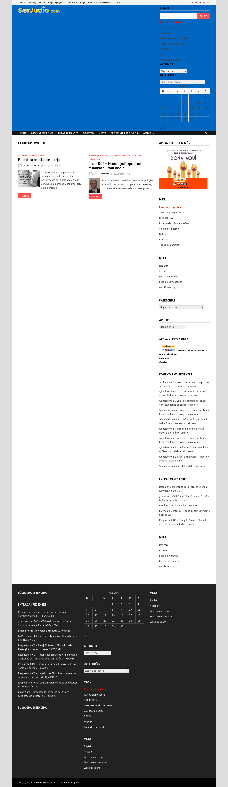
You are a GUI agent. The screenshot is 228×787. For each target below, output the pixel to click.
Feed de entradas (168, 276)
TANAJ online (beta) (171, 27)
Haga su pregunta (56, 2)
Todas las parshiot (170, 59)
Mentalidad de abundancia (191, 466)
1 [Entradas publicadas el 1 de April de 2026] (184, 97)
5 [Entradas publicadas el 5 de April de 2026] (163, 102)
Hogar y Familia (36, 155)
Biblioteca (72, 2)
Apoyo (82, 2)
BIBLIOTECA (167, 33)
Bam (78, 782)
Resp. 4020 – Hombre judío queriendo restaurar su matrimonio (115, 166)
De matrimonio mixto (99, 155)
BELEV (163, 54)
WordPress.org (167, 287)
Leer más (25, 195)
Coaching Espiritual (36, 2)
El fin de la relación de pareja (39, 160)
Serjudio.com (42, 782)
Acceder (163, 271)
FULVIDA (164, 49)
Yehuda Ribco (33, 165)
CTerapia (22, 155)
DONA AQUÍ (183, 187)
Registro (164, 265)
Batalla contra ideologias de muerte (178, 505)
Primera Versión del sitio (99, 2)
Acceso (116, 2)
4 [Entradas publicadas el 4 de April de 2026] (205, 97)
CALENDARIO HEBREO (172, 43)
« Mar (163, 128)
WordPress (68, 782)
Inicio (22, 2)
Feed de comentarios (170, 281)
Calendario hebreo (169, 228)
